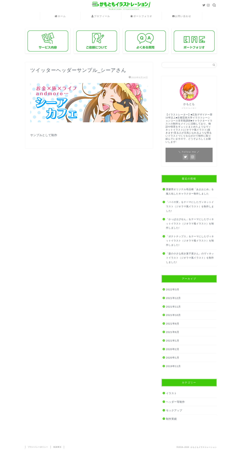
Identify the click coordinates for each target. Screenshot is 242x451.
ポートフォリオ (141, 16)
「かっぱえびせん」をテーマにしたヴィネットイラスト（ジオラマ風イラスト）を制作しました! (190, 223)
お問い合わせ (181, 16)
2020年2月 (172, 349)
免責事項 (57, 447)
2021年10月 (173, 315)
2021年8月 (172, 323)
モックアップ (174, 410)
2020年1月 (172, 357)
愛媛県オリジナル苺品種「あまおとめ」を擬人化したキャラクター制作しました (190, 191)
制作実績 (171, 418)
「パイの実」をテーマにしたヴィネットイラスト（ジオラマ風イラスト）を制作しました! (190, 206)
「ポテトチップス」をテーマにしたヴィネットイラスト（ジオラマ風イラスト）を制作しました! (190, 240)
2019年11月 (173, 366)
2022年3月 (172, 289)
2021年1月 (172, 340)
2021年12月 (173, 298)
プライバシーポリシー (38, 447)
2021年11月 (173, 306)
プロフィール (100, 16)
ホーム (60, 16)
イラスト (171, 393)
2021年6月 (172, 332)
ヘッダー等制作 (175, 401)
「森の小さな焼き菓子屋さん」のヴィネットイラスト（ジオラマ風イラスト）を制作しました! (190, 257)
